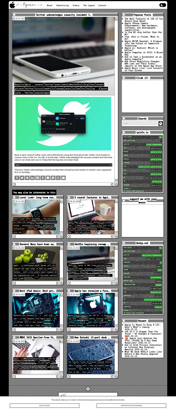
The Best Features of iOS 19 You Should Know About (144, 20)
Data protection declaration (131, 406)
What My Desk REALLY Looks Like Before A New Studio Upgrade (143, 352)
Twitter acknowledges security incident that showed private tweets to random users (62, 170)
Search (161, 123)
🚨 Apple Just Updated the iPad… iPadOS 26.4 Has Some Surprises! (141, 340)
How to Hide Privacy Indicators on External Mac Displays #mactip (143, 347)
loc (143, 167)
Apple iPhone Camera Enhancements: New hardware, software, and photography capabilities (141, 26)
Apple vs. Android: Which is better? (141, 49)
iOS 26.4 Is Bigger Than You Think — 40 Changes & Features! (143, 332)
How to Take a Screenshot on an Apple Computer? (143, 58)
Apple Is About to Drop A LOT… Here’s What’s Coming (142, 326)
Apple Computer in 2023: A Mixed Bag (144, 53)
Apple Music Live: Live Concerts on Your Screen (144, 69)
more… (18, 165)
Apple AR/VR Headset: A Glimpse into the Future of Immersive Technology (143, 43)
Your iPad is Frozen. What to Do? (142, 37)
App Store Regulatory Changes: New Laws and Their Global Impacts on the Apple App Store (143, 63)
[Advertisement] (142, 96)
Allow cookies (44, 406)
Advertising (62, 5)
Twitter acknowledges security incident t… (63, 14)
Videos (76, 5)
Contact (102, 5)
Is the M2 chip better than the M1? (143, 33)
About (49, 5)
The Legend (89, 5)
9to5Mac (26, 172)
